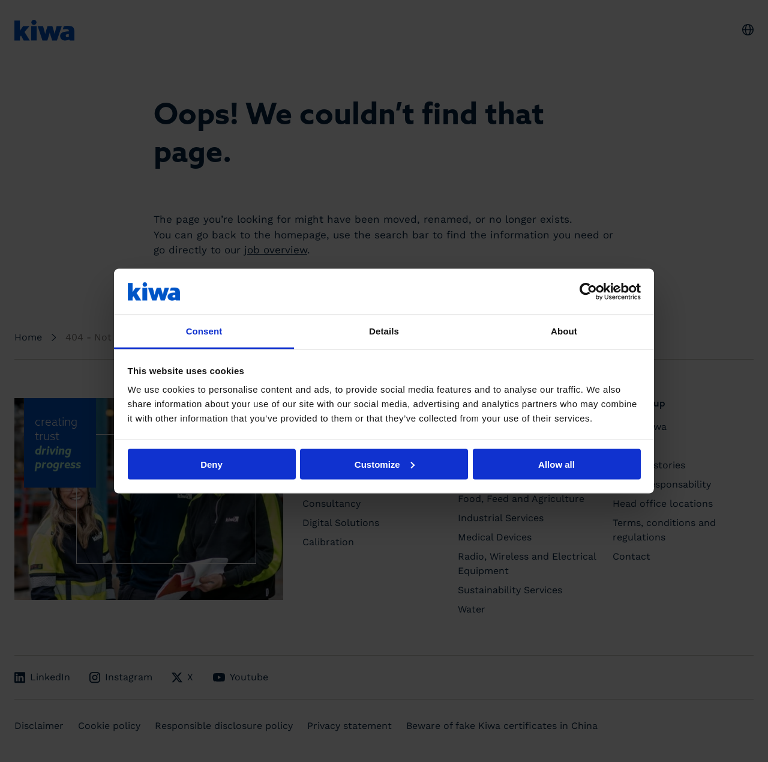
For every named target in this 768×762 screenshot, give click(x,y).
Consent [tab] (204, 331)
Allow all (556, 464)
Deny (211, 464)
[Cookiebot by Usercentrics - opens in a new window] (588, 291)
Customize (385, 464)
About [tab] (564, 331)
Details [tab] (384, 331)
